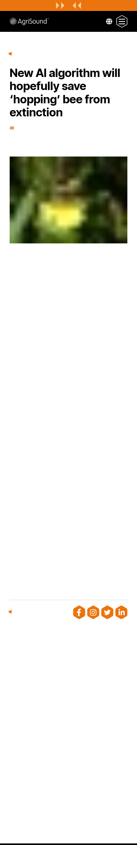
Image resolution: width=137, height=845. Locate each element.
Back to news (10, 54)
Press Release (12, 128)
